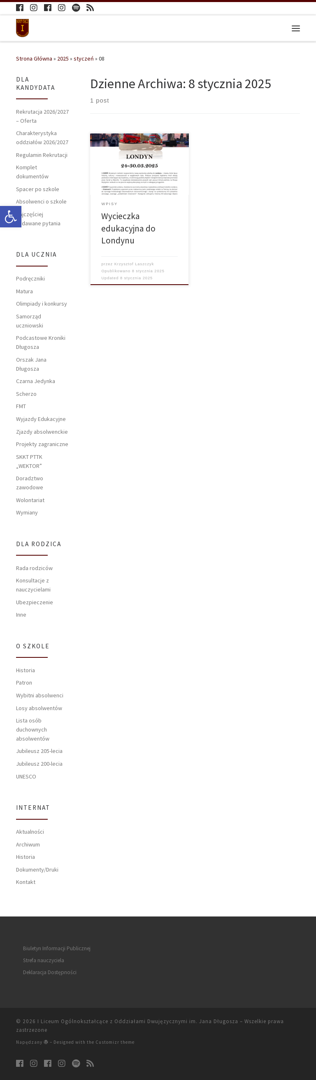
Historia (25, 670)
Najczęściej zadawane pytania (38, 218)
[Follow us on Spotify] (76, 8)
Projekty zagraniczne (42, 444)
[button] (10, 216)
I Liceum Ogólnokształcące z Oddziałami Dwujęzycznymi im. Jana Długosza (137, 1021)
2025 (63, 58)
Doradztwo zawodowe (29, 483)
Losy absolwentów (39, 708)
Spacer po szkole (37, 189)
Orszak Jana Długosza (31, 364)
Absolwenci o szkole (41, 201)
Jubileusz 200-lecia (39, 763)
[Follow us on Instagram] (33, 8)
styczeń (84, 58)
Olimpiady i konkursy (41, 303)
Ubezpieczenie (34, 602)
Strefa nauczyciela (43, 960)
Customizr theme (115, 1042)
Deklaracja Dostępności (50, 972)
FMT (21, 406)
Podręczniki (30, 278)
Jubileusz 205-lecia (39, 751)
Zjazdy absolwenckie (42, 431)
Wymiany (27, 512)
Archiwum (28, 844)
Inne (21, 614)
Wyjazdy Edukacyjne (41, 419)
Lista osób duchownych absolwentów (32, 729)
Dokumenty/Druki (37, 869)
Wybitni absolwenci (39, 695)
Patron (24, 682)
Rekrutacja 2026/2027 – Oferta (42, 116)
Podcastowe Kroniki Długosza (40, 342)
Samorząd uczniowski (29, 321)
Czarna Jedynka (35, 381)
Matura (24, 291)
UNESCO (26, 776)
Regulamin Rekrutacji (41, 155)
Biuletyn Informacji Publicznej (57, 948)
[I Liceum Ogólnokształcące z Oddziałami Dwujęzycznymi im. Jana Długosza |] (22, 27)
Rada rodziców (34, 568)
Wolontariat (30, 500)
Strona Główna (34, 58)
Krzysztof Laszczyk (134, 264)
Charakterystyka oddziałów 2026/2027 (42, 137)
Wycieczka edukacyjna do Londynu (128, 228)
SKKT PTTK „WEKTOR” (29, 461)
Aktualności (30, 831)
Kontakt (25, 882)
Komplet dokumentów (32, 172)
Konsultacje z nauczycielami (33, 585)
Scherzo (26, 393)
